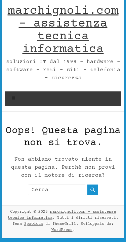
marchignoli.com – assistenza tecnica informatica (63, 30)
